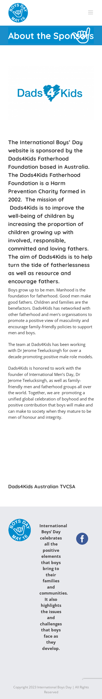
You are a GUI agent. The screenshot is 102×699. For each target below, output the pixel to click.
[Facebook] (82, 539)
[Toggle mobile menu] (91, 12)
